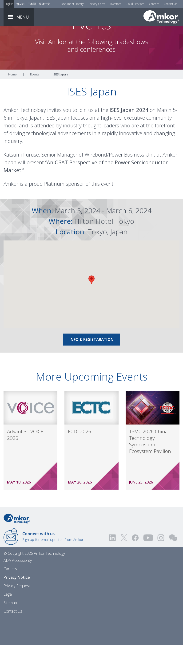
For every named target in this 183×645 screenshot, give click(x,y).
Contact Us (170, 4)
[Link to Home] (17, 544)
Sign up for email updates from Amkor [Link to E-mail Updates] (53, 562)
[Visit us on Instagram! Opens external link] (161, 563)
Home (12, 100)
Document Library (72, 4)
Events (34, 100)
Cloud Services (135, 4)
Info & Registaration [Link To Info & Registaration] (91, 365)
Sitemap (10, 628)
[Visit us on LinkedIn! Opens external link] (112, 563)
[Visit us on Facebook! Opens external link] (135, 563)
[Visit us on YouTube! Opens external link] (148, 563)
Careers (154, 4)
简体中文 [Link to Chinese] (44, 4)
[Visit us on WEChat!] (173, 563)
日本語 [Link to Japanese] (32, 4)
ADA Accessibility (18, 586)
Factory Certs (96, 4)
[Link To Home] (161, 17)
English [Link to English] (8, 4)
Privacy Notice (17, 603)
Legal (8, 620)
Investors (115, 4)
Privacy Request (17, 611)
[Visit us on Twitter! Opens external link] (124, 563)
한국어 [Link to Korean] (20, 4)
